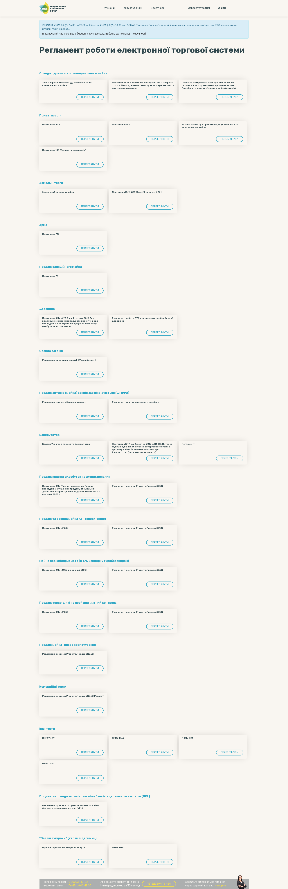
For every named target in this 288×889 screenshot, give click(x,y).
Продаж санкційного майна (60, 267)
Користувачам (133, 8)
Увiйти (222, 8)
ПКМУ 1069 (118, 738)
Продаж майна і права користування (67, 645)
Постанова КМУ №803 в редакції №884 (65, 570)
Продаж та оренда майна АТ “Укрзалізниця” (73, 519)
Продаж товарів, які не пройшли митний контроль (77, 602)
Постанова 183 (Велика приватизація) (64, 150)
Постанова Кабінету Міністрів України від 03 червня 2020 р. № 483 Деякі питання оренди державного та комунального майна (143, 85)
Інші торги (47, 728)
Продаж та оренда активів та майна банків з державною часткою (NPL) (94, 796)
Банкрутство (49, 435)
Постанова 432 (51, 124)
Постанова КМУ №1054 (55, 528)
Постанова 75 (50, 276)
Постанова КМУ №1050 (55, 612)
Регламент (188, 444)
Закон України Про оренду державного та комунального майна (66, 84)
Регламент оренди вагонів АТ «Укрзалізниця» (69, 360)
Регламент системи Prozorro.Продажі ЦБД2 (137, 486)
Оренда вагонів (51, 351)
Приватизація (50, 115)
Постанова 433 (121, 124)
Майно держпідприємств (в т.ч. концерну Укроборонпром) (84, 561)
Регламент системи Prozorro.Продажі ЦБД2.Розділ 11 (73, 696)
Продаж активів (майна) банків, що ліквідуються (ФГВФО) (84, 393)
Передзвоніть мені (159, 883)
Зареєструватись (199, 8)
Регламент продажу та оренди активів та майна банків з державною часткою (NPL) (70, 806)
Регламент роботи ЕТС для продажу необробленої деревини (142, 319)
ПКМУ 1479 (48, 738)
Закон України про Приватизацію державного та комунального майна (210, 126)
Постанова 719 (50, 234)
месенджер (220, 885)
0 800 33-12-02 (78, 881)
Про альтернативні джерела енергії (63, 847)
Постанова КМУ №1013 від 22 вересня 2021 (136, 192)
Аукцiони (109, 8)
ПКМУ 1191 (187, 738)
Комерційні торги (52, 686)
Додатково (158, 8)
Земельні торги (51, 183)
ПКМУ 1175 (117, 847)
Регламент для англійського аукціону (64, 402)
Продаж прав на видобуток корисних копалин (74, 476)
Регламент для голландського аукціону (135, 402)
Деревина (47, 309)
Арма (43, 225)
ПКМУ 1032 (48, 763)
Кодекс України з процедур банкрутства (66, 444)
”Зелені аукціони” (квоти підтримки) (67, 838)
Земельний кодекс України (58, 192)
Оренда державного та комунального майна (73, 73)
